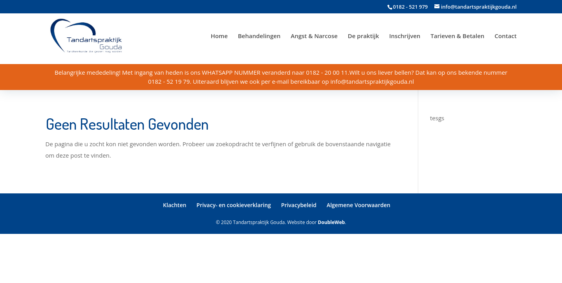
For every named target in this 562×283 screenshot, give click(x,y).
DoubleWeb (331, 222)
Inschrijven (404, 36)
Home (219, 36)
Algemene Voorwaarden (358, 205)
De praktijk (363, 36)
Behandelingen (259, 36)
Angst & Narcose (314, 36)
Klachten (174, 205)
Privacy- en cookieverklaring (233, 205)
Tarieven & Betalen (457, 36)
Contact (505, 36)
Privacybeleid (299, 205)
